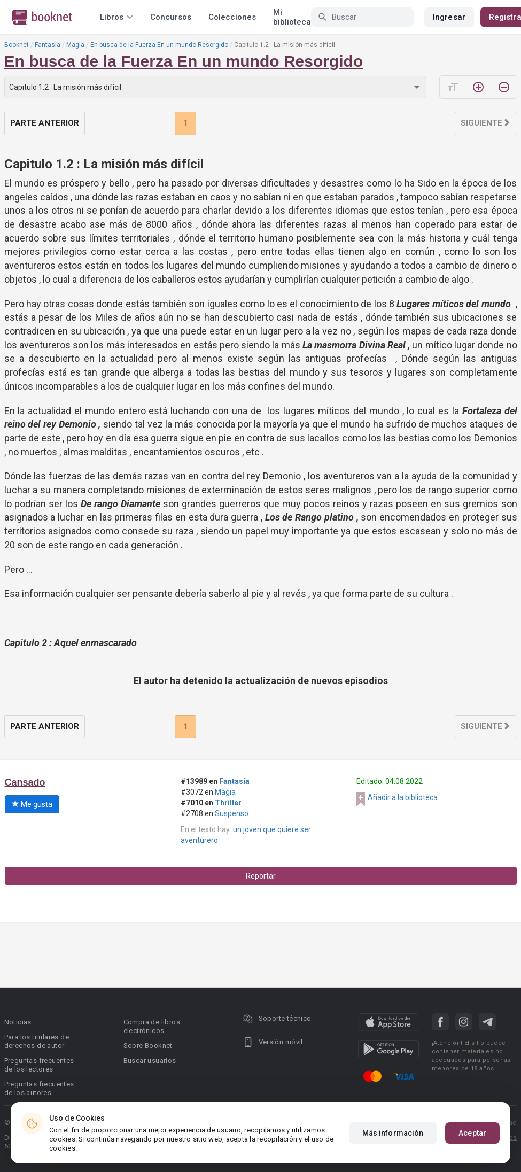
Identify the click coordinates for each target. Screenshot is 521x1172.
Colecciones (232, 17)
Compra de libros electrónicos (151, 1026)
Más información (393, 1133)
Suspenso (231, 813)
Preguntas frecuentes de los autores (39, 1088)
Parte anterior (44, 123)
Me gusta (32, 804)
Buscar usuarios (149, 1061)
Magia (75, 45)
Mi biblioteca (292, 17)
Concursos (170, 17)
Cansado (25, 782)
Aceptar (472, 1133)
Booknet (16, 45)
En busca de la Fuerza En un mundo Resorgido (159, 45)
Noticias (18, 1022)
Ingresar (449, 17)
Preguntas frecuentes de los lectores (39, 1065)
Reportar (261, 876)
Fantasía (47, 45)
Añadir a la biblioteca (403, 797)
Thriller (228, 802)
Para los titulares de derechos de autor (36, 1041)
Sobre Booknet (148, 1046)
